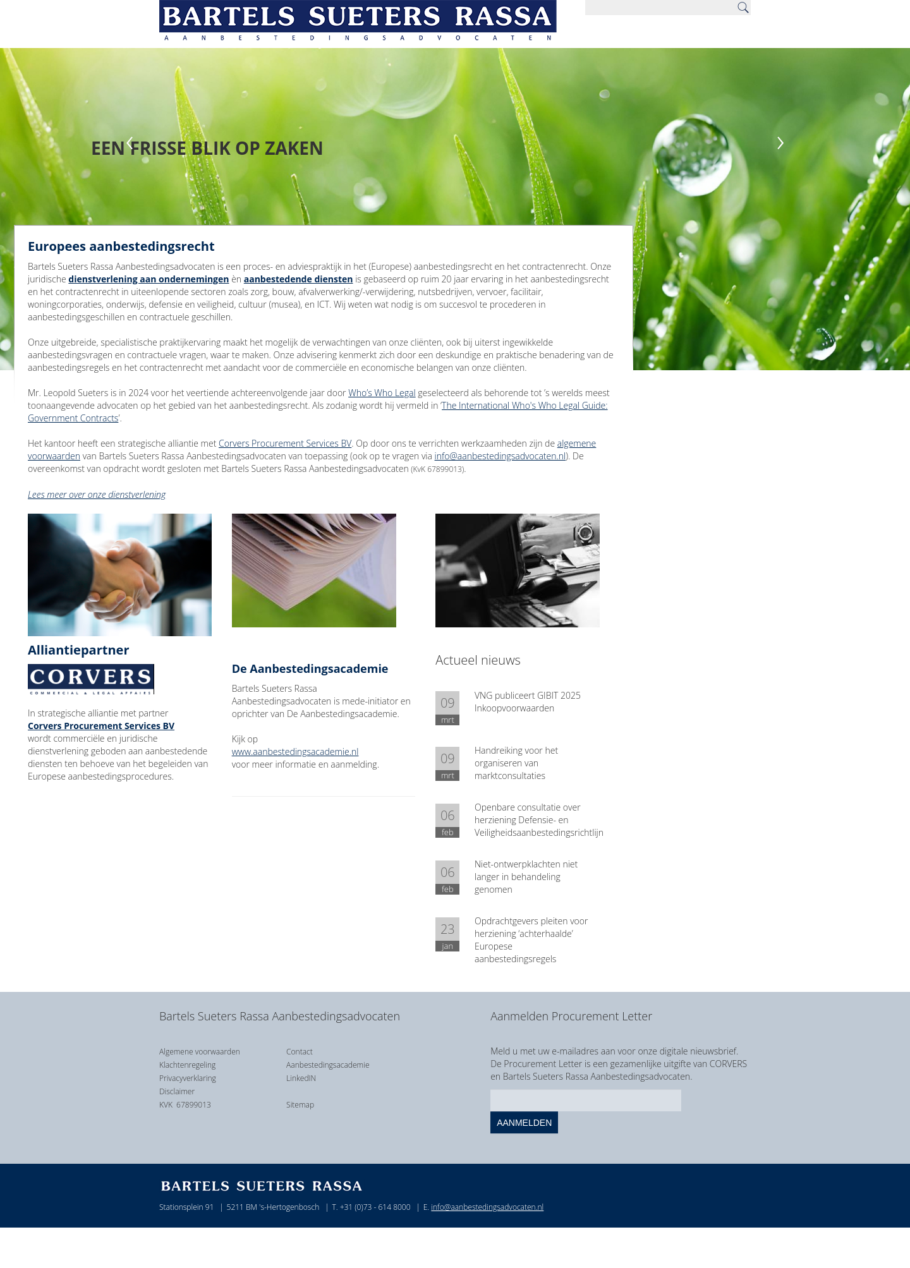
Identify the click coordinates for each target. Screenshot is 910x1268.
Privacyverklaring (187, 1078)
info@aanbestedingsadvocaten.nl (500, 456)
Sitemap (300, 1104)
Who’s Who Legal (381, 393)
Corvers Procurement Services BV (285, 443)
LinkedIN (301, 1078)
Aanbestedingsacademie (327, 1065)
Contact (299, 1051)
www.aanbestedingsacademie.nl (295, 752)
